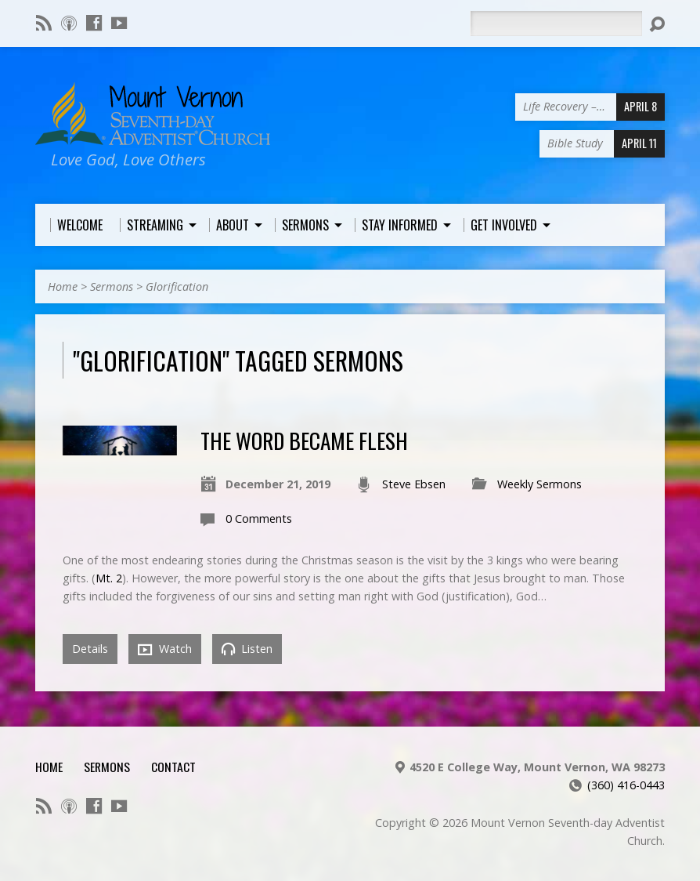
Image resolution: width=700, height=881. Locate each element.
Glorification (177, 286)
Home (63, 286)
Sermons (111, 286)
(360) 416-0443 (626, 785)
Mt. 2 (109, 578)
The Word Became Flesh (304, 440)
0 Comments (259, 518)
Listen (247, 648)
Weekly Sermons (539, 484)
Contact (173, 766)
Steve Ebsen (414, 484)
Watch (165, 649)
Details (90, 648)
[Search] (556, 23)
